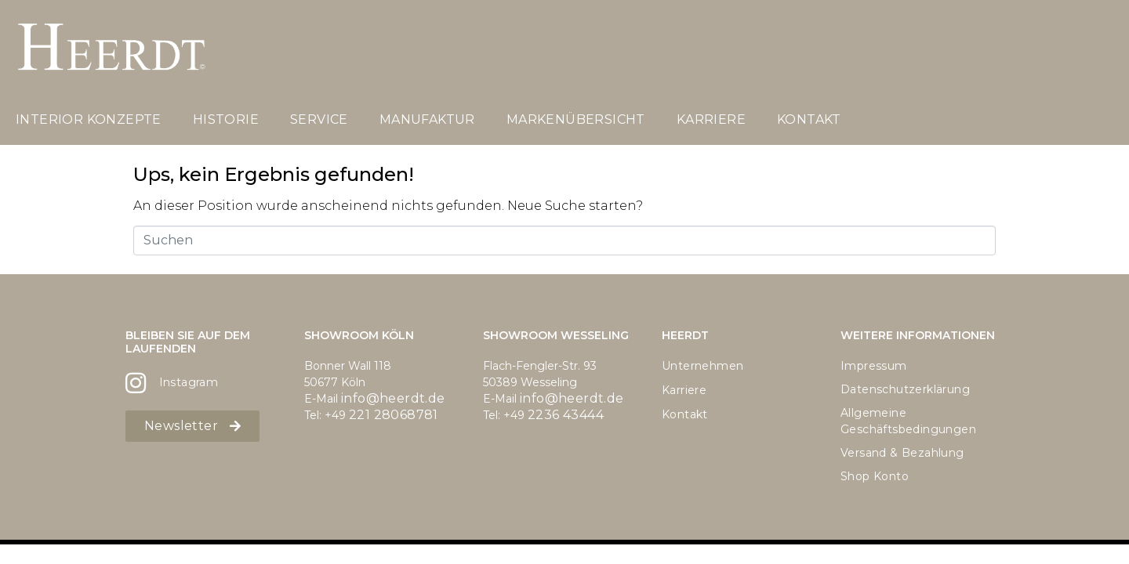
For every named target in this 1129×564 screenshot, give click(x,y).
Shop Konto (874, 476)
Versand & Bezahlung (902, 453)
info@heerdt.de (393, 398)
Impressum (873, 366)
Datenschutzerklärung (905, 389)
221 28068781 (393, 414)
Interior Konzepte (89, 119)
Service (319, 119)
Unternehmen (702, 366)
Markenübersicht (575, 119)
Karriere (711, 119)
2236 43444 (566, 414)
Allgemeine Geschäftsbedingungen (908, 421)
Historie (226, 119)
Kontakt (809, 119)
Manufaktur (427, 119)
